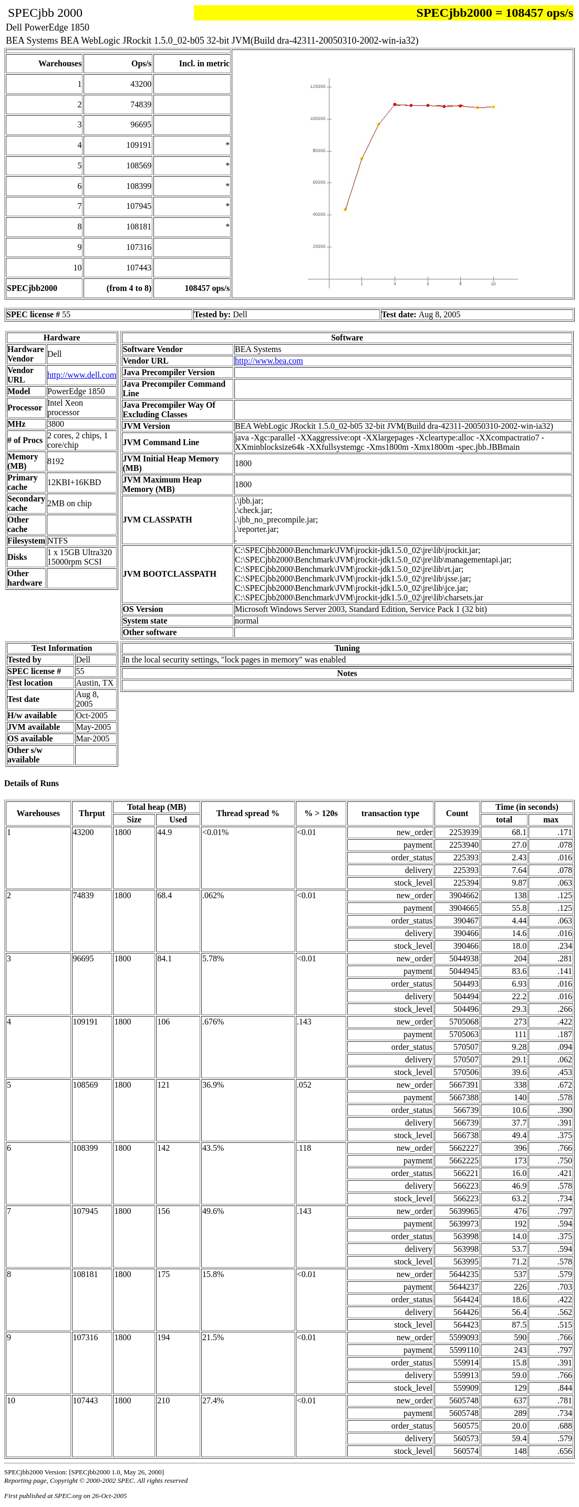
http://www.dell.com (81, 374)
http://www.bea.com (269, 360)
